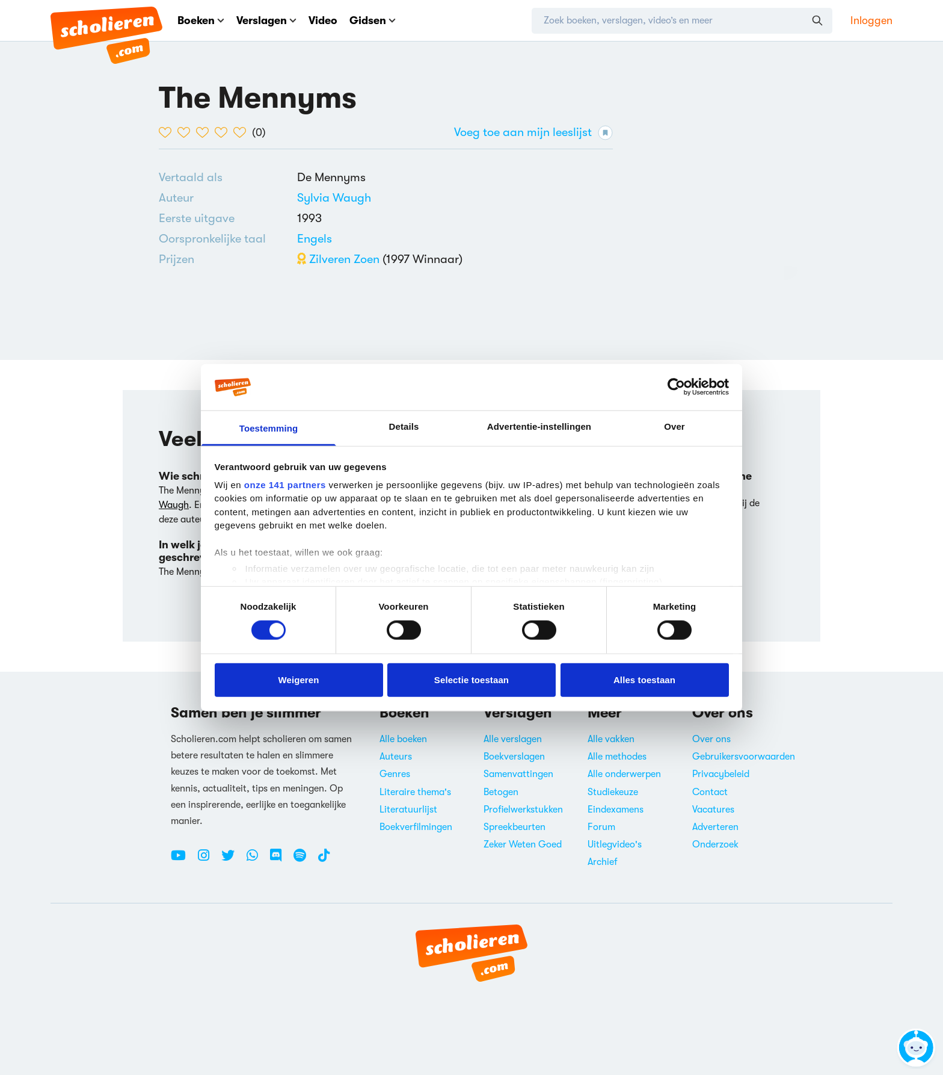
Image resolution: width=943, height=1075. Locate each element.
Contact (710, 792)
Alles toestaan (644, 679)
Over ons (711, 739)
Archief (603, 862)
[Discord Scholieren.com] (280, 860)
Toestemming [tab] (268, 428)
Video (323, 20)
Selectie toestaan (471, 679)
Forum (601, 827)
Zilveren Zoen (338, 259)
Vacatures (713, 809)
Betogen (501, 792)
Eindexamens (616, 809)
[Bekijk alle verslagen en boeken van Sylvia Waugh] (334, 198)
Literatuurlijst (408, 809)
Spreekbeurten (514, 827)
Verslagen (266, 20)
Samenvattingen (518, 774)
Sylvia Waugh (334, 198)
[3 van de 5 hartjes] (205, 132)
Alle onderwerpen (624, 774)
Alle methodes (617, 756)
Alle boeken (403, 739)
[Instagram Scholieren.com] (208, 860)
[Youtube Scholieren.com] (183, 860)
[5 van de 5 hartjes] (242, 132)
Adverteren (715, 827)
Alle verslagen (513, 739)
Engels (314, 239)
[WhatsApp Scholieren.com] (257, 860)
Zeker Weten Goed (523, 844)
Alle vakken (611, 739)
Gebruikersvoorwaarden (743, 756)
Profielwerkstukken (523, 809)
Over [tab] (674, 426)
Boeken (200, 20)
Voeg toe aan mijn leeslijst (533, 132)
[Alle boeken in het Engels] (314, 239)
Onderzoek (715, 844)
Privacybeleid (720, 774)
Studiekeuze (613, 792)
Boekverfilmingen (415, 827)
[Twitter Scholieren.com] (232, 860)
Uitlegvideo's (615, 844)
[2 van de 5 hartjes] (186, 132)
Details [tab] (404, 426)
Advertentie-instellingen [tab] (539, 426)
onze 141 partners (285, 485)
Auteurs (395, 756)
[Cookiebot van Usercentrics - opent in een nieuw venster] (676, 387)
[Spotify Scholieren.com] (304, 860)
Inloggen (871, 20)
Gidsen (372, 20)
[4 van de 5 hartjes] (224, 132)
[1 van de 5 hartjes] (168, 132)
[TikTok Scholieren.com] (324, 860)
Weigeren (298, 679)
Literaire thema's (415, 792)
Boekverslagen (514, 756)
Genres (394, 774)
